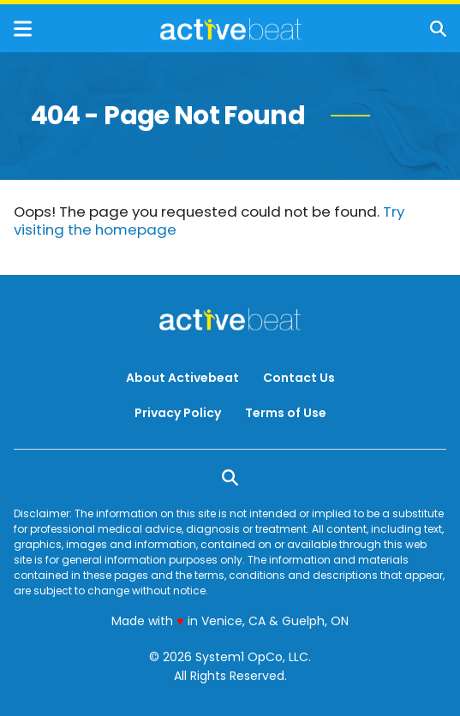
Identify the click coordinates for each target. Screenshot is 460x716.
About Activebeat (182, 378)
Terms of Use (285, 412)
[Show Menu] (23, 29)
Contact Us (299, 378)
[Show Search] (438, 29)
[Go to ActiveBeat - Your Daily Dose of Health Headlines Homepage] (231, 29)
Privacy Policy (177, 412)
